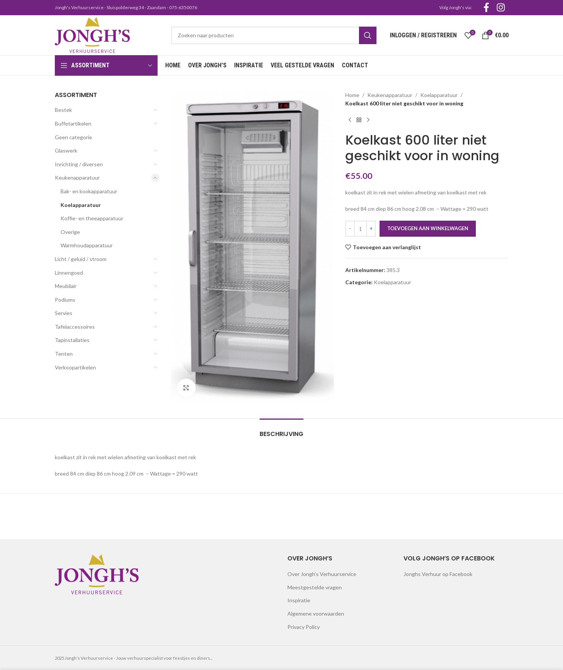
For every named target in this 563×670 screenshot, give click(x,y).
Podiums (65, 299)
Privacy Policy (303, 627)
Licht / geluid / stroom (81, 259)
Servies (63, 313)
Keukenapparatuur (77, 177)
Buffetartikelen (73, 123)
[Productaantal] (360, 229)
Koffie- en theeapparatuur (92, 218)
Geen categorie (73, 137)
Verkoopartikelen (75, 367)
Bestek (63, 110)
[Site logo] (92, 34)
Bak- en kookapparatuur (89, 191)
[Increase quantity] (371, 229)
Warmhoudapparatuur (87, 245)
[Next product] (368, 120)
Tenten (64, 353)
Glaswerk (66, 150)
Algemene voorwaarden (315, 613)
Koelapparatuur (81, 205)
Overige (70, 232)
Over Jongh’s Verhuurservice (321, 574)
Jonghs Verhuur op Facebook (438, 574)
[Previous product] (349, 120)
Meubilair (66, 286)
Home (352, 95)
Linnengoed (69, 272)
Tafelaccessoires (75, 326)
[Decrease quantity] (350, 229)
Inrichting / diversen (79, 164)
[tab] (281, 430)
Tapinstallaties (72, 340)
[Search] (273, 35)
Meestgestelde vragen (314, 587)
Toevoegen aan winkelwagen (427, 228)
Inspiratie (298, 600)
